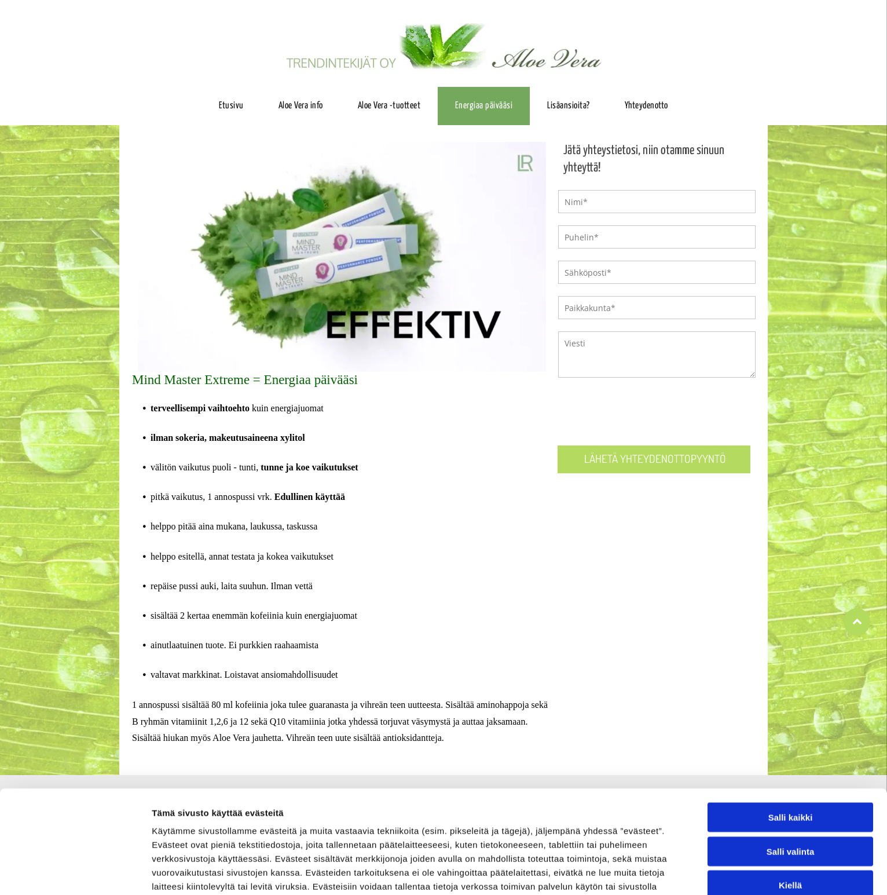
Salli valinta (791, 786)
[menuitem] (231, 106)
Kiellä (790, 820)
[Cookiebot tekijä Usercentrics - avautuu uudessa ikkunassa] (75, 872)
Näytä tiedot (619, 872)
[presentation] (646, 410)
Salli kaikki (790, 752)
